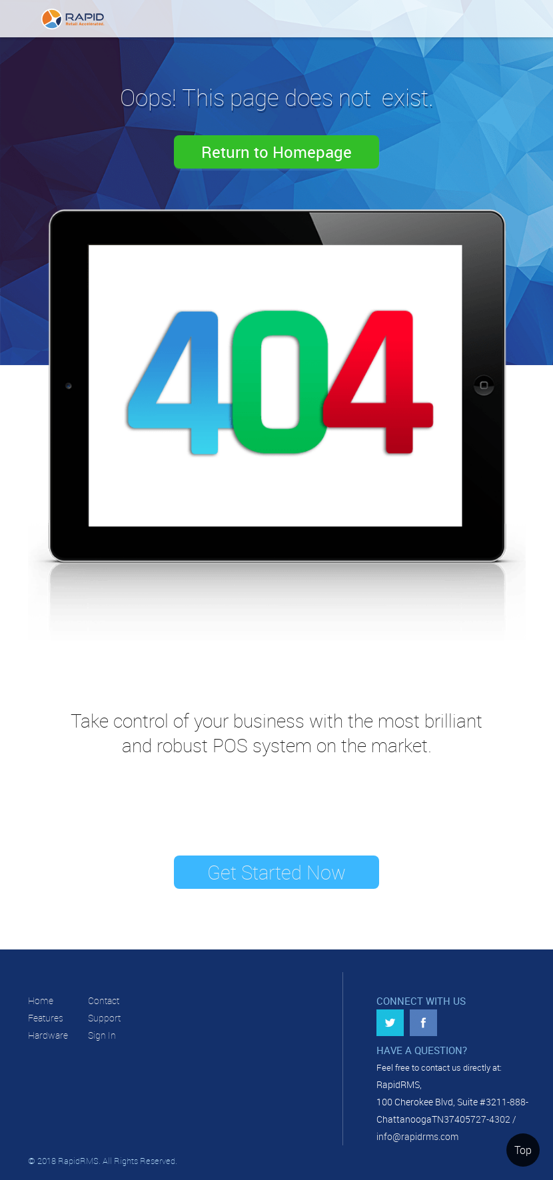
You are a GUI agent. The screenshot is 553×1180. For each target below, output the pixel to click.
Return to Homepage (276, 152)
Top (523, 1150)
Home (40, 1000)
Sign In (102, 1035)
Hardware (48, 1035)
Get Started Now (276, 872)
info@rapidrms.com (417, 1136)
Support (104, 1017)
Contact (103, 1000)
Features (45, 1017)
